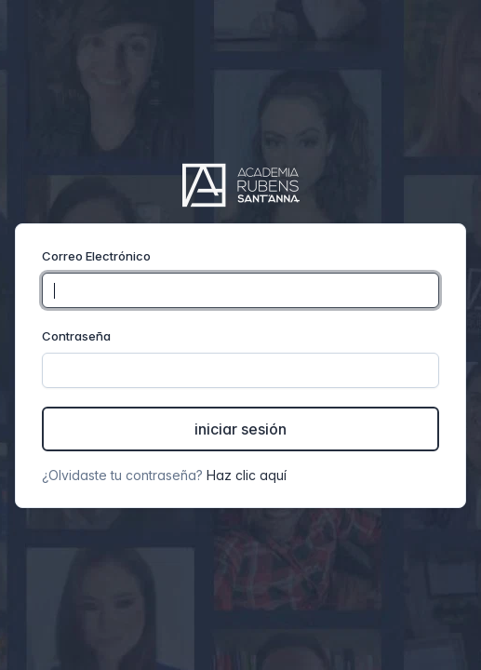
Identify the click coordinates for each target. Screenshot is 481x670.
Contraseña (76, 335)
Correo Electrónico (96, 255)
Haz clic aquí (247, 475)
